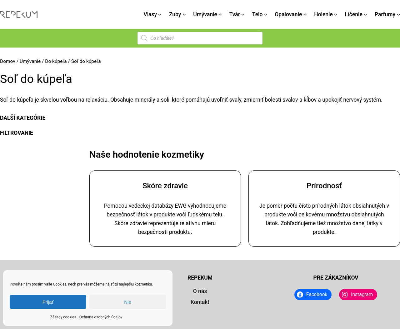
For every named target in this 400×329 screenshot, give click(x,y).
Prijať (48, 302)
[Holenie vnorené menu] (335, 14)
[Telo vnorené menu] (265, 14)
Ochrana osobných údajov (100, 317)
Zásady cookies (63, 317)
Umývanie (30, 61)
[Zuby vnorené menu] (184, 14)
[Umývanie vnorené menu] (220, 14)
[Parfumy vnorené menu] (398, 14)
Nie (127, 302)
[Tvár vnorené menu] (242, 14)
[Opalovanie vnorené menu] (305, 14)
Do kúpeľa (56, 61)
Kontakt (200, 302)
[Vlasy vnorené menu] (159, 14)
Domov (7, 61)
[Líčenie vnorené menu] (365, 14)
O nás (200, 291)
